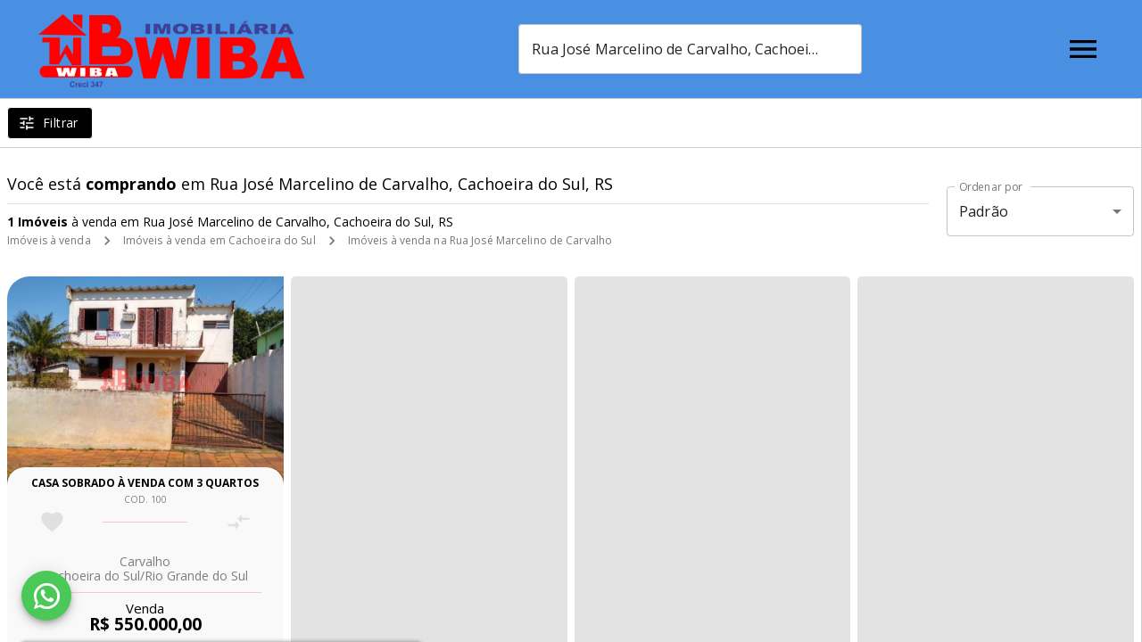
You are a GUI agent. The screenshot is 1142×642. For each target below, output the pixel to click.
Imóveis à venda (49, 240)
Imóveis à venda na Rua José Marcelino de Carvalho (480, 240)
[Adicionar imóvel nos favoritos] (52, 522)
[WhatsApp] (46, 596)
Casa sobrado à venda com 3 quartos (145, 482)
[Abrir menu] (1083, 49)
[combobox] (690, 49)
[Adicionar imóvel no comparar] (238, 522)
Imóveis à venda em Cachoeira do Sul (219, 240)
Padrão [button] (983, 211)
